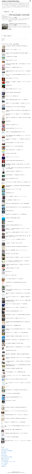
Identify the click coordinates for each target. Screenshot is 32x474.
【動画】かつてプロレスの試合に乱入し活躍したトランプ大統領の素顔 (16, 303)
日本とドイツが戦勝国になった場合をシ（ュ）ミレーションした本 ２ (16, 196)
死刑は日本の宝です (9, 271)
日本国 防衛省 (3, 453)
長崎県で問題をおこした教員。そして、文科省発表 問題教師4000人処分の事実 (18, 314)
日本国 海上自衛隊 (4, 455)
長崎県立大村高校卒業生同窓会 (10, 1)
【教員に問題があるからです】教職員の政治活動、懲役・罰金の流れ (16, 282)
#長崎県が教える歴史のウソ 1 (10, 210)
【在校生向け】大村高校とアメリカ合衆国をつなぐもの (14, 171)
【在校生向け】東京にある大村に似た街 (17, 23)
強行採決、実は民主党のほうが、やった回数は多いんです (14, 149)
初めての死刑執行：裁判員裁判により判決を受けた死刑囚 (14, 343)
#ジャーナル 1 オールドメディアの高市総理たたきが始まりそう (16, 239)
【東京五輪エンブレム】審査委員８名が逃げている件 (14, 67)
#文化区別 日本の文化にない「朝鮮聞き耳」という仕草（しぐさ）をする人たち (18, 257)
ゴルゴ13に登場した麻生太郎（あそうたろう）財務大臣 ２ (15, 278)
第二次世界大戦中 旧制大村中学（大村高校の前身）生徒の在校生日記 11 (16, 407)
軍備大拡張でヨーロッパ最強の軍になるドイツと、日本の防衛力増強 (16, 214)
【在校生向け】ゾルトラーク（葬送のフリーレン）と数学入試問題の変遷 (17, 332)
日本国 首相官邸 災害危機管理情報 (6, 450)
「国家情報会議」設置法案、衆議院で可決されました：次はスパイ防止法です (16, 433)
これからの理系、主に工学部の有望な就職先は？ (13, 393)
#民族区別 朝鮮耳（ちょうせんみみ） (11, 60)
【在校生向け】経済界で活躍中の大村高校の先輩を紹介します (15, 160)
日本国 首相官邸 (3, 452)
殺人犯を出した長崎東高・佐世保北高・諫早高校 (13, 92)
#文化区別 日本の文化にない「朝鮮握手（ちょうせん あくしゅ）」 (16, 318)
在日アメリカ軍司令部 (4, 463)
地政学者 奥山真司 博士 (5, 458)
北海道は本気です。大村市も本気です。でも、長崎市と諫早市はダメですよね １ (18, 339)
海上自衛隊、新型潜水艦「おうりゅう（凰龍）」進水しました (15, 142)
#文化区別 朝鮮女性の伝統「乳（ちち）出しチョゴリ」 (14, 128)
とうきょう (7, 386)
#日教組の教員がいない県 (9, 192)
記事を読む (10, 29)
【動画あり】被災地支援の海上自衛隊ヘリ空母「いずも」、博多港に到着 (17, 99)
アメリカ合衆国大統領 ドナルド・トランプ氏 (8, 461)
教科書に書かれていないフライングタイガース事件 (13, 189)
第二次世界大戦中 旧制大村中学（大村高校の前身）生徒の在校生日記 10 (17, 246)
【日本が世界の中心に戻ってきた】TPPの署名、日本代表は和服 (15, 106)
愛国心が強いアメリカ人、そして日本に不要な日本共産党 (14, 146)
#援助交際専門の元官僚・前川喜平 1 (11, 350)
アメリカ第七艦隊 (4, 464)
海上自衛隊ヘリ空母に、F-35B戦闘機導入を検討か (13, 325)
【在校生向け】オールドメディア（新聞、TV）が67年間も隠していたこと (17, 307)
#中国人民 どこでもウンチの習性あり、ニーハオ (13, 49)
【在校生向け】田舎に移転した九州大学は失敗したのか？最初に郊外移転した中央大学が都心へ (19, 15)
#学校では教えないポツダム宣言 (10, 400)
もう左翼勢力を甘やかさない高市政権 (11, 56)
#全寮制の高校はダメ (9, 85)
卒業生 (16, 17)
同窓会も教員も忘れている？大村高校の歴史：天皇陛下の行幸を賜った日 (17, 389)
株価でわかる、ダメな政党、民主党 (11, 275)
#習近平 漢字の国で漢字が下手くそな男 (12, 178)
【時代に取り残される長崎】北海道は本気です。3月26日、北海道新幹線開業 (17, 203)
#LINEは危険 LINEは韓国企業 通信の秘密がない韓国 (14, 368)
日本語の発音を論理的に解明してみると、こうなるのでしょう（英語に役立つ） (17, 414)
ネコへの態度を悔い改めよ (10, 221)
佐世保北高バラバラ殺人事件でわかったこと (12, 124)
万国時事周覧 (3, 466)
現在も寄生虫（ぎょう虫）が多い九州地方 (12, 253)
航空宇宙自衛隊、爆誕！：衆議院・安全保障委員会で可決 (13, 429)
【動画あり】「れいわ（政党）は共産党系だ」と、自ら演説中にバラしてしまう (18, 103)
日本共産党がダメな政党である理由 (11, 153)
